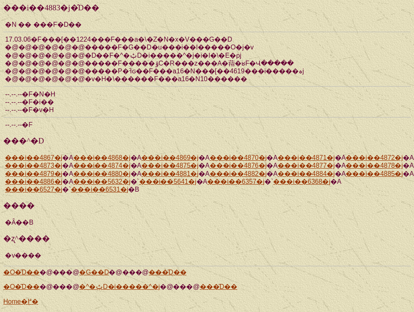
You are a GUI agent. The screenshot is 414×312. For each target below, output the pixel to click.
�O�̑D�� (21, 272)
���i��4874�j (102, 165)
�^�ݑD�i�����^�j (119, 286)
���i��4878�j (374, 165)
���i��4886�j (33, 181)
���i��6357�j (235, 181)
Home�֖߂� (20, 301)
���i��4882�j (238, 173)
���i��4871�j (306, 157)
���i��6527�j (33, 189)
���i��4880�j (102, 173)
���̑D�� (168, 272)
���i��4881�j (170, 173)
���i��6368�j (301, 181)
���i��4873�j (33, 165)
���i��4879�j (33, 173)
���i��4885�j (374, 173)
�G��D (94, 272)
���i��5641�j (167, 181)
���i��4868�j (102, 157)
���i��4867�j (33, 157)
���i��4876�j (238, 165)
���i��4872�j (374, 157)
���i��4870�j (238, 157)
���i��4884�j (306, 173)
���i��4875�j (170, 165)
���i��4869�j (170, 157)
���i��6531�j (99, 189)
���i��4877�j (306, 165)
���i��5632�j (102, 181)
